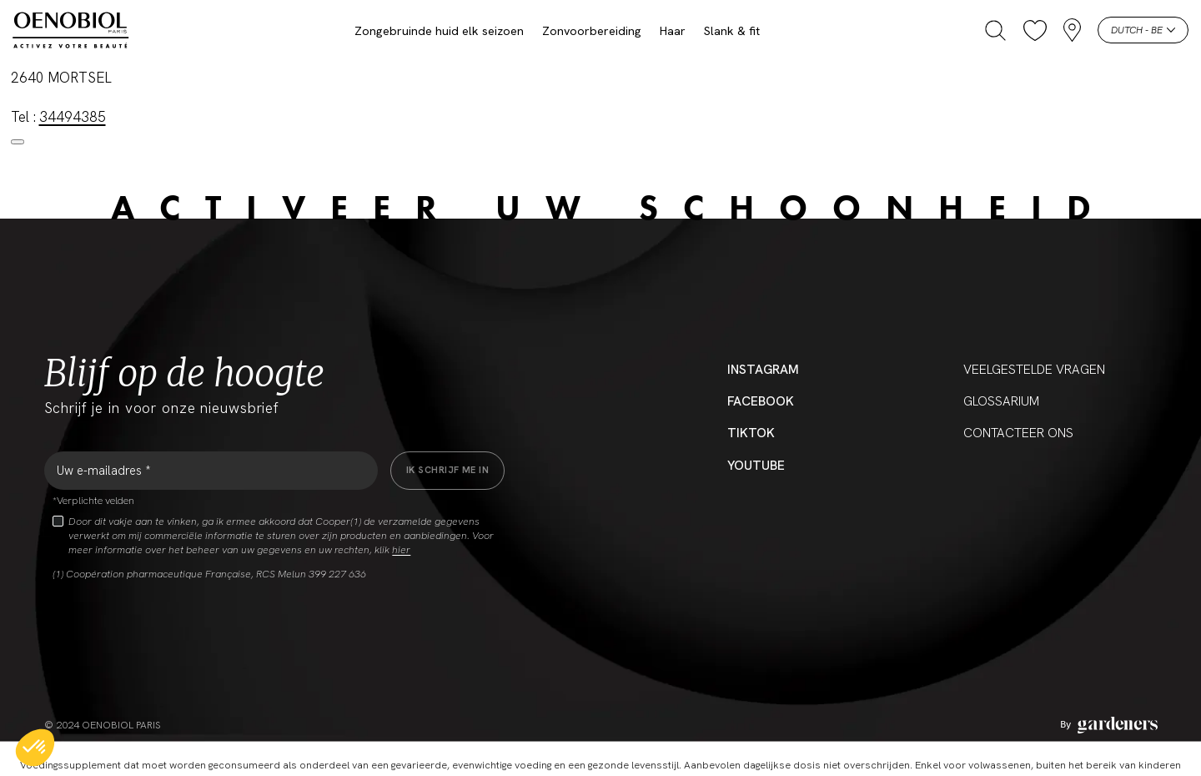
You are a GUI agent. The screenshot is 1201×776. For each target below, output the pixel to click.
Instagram (763, 369)
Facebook (760, 401)
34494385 (72, 117)
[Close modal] (17, 141)
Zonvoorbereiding (591, 30)
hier (401, 550)
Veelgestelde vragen (1034, 369)
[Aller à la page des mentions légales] (1109, 725)
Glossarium (1001, 401)
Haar (673, 30)
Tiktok (751, 433)
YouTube (756, 465)
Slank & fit (732, 30)
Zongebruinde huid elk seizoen (439, 30)
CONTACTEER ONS (1018, 433)
